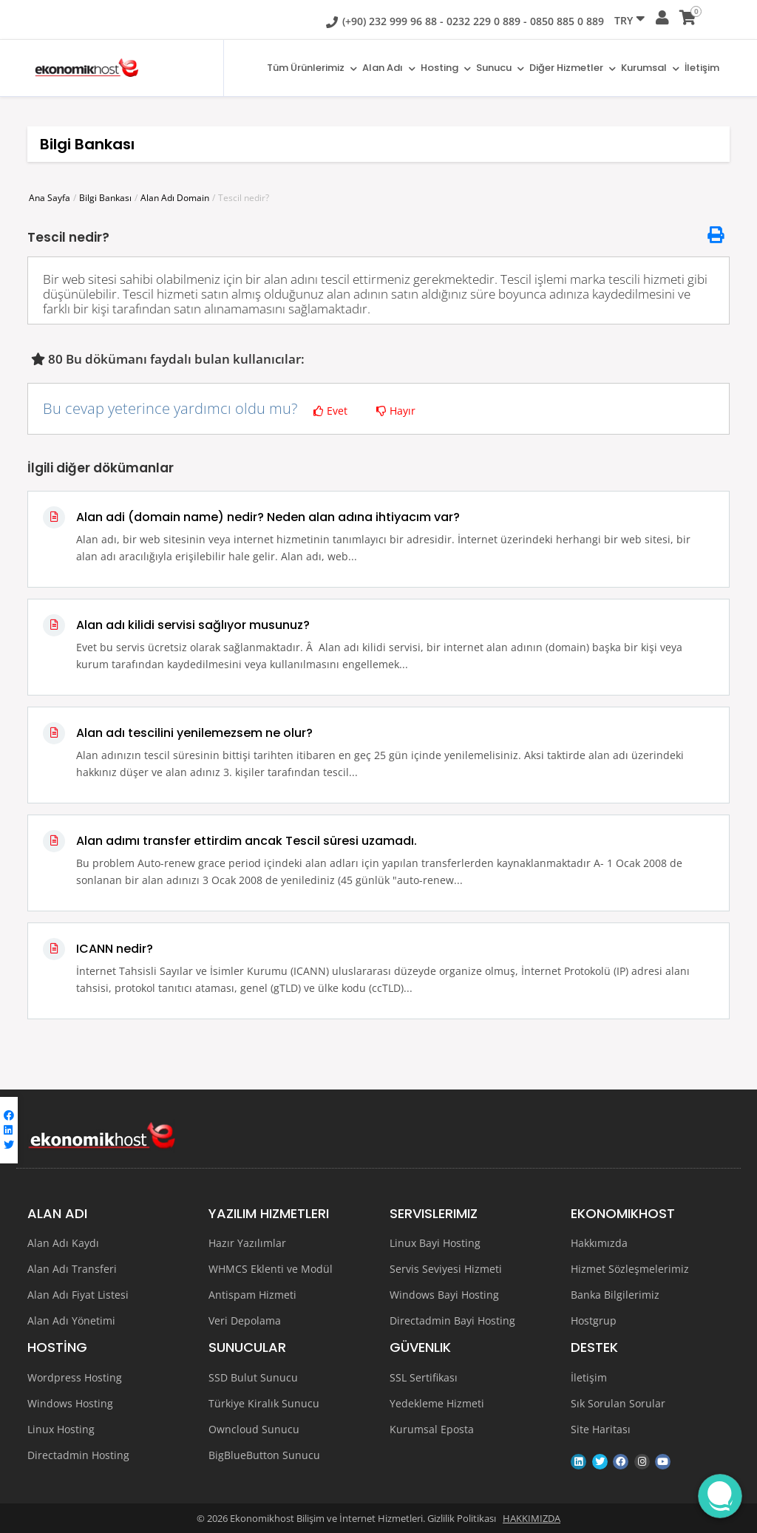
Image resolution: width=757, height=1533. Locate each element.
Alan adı (385, 68)
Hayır (395, 411)
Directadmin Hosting (78, 1455)
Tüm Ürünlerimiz (307, 68)
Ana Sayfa (49, 197)
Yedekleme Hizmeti (437, 1403)
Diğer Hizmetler (571, 68)
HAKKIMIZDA (531, 1518)
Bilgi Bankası (105, 197)
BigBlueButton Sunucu (264, 1455)
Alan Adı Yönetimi (71, 1320)
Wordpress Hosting (74, 1377)
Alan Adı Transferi (72, 1269)
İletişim (702, 68)
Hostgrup (594, 1320)
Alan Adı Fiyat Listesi (78, 1295)
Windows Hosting (70, 1403)
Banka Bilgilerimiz (615, 1295)
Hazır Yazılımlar (247, 1243)
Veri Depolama (244, 1320)
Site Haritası (601, 1429)
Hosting (443, 68)
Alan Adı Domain (174, 197)
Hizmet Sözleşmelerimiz (630, 1269)
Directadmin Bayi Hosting (452, 1320)
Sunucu (498, 68)
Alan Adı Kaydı (63, 1243)
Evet (330, 411)
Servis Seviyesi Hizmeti (446, 1269)
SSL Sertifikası (424, 1377)
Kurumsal (649, 68)
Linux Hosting (61, 1429)
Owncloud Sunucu (253, 1429)
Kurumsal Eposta (432, 1429)
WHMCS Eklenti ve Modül (270, 1269)
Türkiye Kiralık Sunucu (263, 1403)
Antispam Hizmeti (252, 1295)
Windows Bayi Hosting (444, 1295)
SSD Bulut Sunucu (253, 1377)
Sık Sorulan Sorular (618, 1403)
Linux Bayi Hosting (435, 1243)
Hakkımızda (599, 1243)
